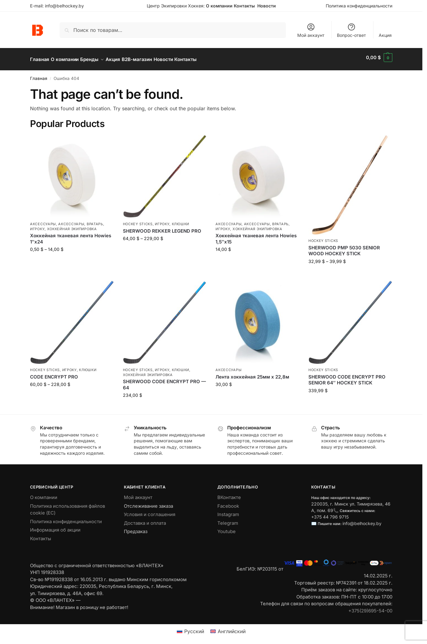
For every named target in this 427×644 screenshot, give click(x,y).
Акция (385, 35)
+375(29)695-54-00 (370, 607)
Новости (266, 5)
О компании (219, 5)
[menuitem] (190, 627)
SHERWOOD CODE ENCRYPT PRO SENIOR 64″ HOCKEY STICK (347, 376)
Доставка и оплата (145, 520)
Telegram (227, 520)
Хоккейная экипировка (72, 225)
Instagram (228, 511)
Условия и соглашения (149, 511)
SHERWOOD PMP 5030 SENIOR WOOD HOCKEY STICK (344, 247)
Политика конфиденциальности (359, 5)
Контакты (244, 5)
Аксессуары (43, 220)
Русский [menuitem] (194, 628)
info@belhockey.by (64, 5)
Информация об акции (55, 526)
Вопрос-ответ (351, 30)
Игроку (37, 225)
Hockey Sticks (138, 220)
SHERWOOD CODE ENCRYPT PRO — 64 (164, 381)
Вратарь (95, 220)
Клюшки (180, 220)
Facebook (228, 503)
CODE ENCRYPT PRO (54, 373)
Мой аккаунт (311, 30)
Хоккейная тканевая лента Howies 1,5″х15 (256, 235)
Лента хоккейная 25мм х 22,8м (252, 373)
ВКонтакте (229, 494)
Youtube (226, 528)
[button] (379, 57)
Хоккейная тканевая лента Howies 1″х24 (70, 235)
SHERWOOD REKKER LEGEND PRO (162, 227)
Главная (38, 74)
